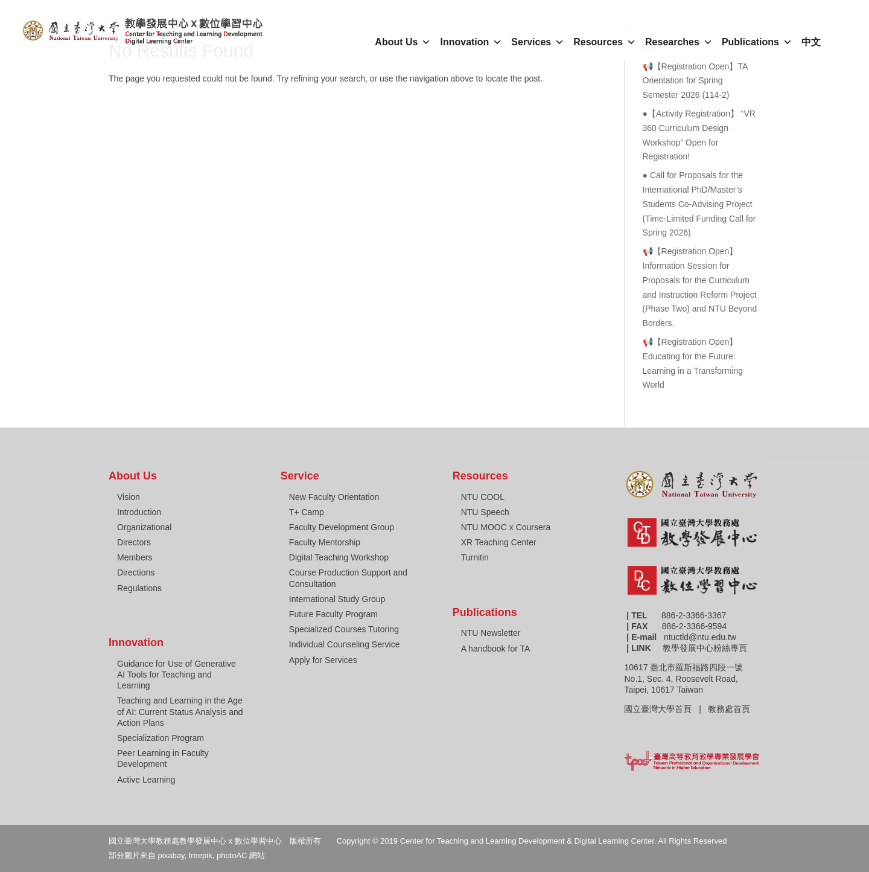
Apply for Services (323, 660)
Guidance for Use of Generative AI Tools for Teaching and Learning (176, 674)
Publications (757, 42)
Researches (679, 42)
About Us (403, 42)
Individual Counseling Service (344, 644)
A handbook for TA (495, 648)
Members (134, 557)
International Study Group (337, 599)
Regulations (139, 588)
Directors (134, 542)
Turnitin (475, 557)
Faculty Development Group (341, 527)
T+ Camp (306, 512)
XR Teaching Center (498, 542)
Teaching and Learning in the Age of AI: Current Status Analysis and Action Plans (180, 711)
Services (537, 42)
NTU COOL (483, 497)
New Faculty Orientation (334, 497)
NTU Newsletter (491, 633)
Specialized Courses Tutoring (344, 629)
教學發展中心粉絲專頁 (705, 648)
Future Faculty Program (333, 614)
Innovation (471, 42)
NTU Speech (485, 512)
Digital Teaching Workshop (339, 557)
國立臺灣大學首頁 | (666, 709)
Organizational (144, 527)
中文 (811, 42)
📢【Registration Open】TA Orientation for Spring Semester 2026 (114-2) (695, 81)
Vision (128, 497)
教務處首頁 (730, 709)
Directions (135, 572)
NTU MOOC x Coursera (506, 527)
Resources (604, 42)
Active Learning (146, 779)
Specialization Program (160, 738)
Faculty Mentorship (324, 542)
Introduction (139, 512)
